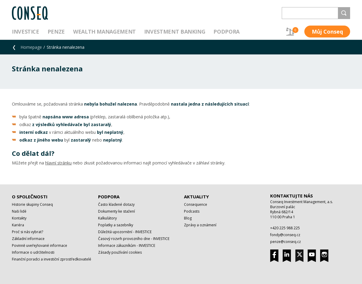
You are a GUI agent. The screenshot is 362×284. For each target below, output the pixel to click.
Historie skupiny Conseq (32, 204)
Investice (25, 31)
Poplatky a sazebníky (115, 224)
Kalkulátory (107, 218)
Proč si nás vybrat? (27, 231)
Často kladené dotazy (116, 204)
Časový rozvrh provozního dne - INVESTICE (133, 238)
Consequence (195, 204)
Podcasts (191, 211)
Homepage (31, 47)
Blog (188, 218)
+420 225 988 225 (285, 227)
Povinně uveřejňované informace (39, 245)
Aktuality (196, 197)
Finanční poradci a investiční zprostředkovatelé (51, 259)
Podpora (226, 31)
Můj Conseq (327, 31)
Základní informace (28, 238)
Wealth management (104, 31)
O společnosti (30, 197)
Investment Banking (174, 31)
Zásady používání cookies (120, 252)
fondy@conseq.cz (285, 234)
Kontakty (19, 218)
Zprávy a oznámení (200, 224)
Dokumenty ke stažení (116, 211)
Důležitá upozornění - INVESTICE (125, 231)
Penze (56, 31)
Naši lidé (19, 211)
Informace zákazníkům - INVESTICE (126, 245)
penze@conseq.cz (285, 241)
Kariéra (18, 224)
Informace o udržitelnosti (33, 252)
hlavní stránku (58, 163)
